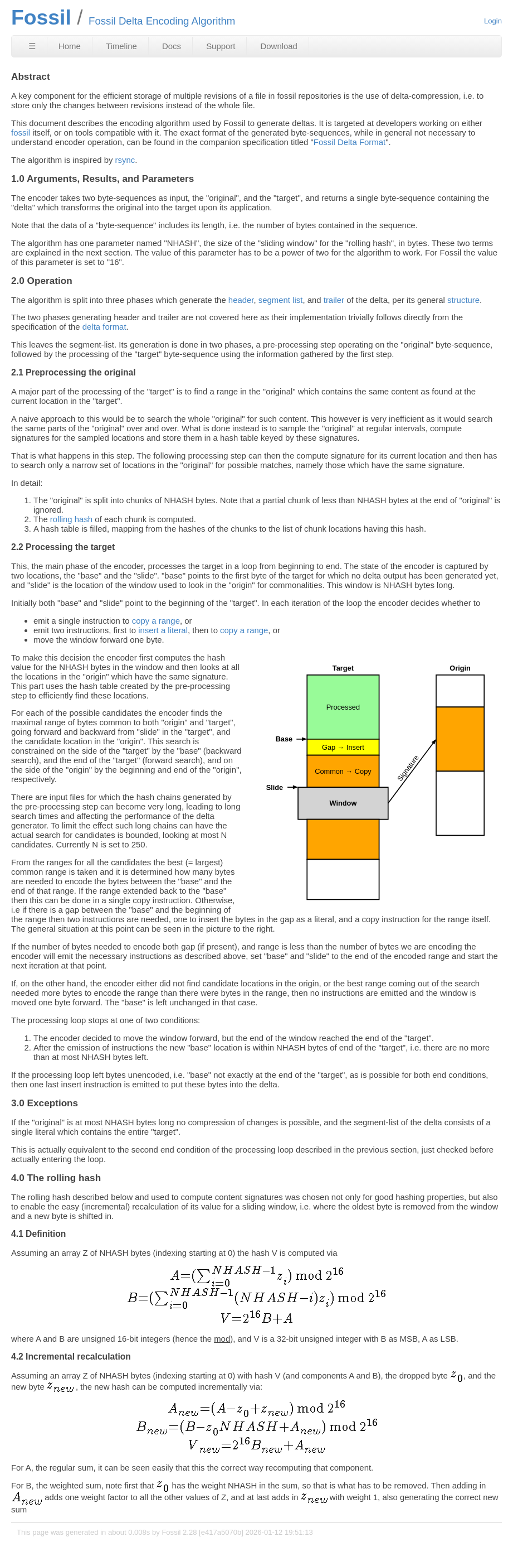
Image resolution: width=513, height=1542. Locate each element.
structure (463, 300)
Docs (171, 46)
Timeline (121, 46)
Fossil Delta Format (349, 142)
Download (279, 46)
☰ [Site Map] (32, 46)
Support (220, 46)
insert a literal (163, 630)
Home (69, 46)
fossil (20, 132)
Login (493, 21)
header (241, 300)
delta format (104, 326)
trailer (334, 300)
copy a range (156, 620)
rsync (125, 160)
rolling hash (71, 519)
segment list (280, 300)
